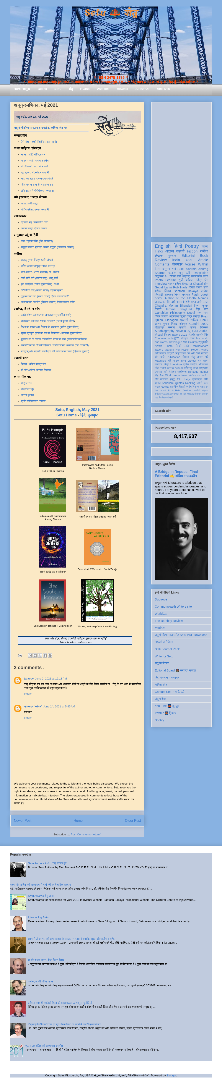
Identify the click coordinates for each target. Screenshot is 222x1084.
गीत (168, 302)
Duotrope (161, 599)
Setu (57, 89)
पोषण (193, 327)
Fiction (192, 251)
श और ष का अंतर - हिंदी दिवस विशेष (46, 960)
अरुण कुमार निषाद (166, 323)
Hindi (159, 251)
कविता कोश (161, 684)
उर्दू (189, 331)
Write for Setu (164, 656)
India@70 (173, 338)
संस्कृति (170, 353)
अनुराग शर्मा (169, 269)
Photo (169, 346)
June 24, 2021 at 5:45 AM (59, 706)
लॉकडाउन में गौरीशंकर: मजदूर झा (37, 190)
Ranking (190, 383)
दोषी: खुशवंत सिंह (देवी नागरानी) (37, 241)
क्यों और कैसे (193, 353)
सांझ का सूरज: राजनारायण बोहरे (37, 178)
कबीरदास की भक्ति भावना (41, 981)
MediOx (160, 627)
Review (161, 260)
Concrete (160, 338)
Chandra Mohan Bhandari (173, 305)
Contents (162, 264)
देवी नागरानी (177, 302)
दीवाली (182, 386)
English (163, 246)
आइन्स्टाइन (180, 353)
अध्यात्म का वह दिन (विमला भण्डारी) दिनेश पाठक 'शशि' (48, 302)
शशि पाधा (191, 302)
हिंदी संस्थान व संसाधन (167, 677)
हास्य (183, 360)
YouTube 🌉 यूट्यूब (167, 706)
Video (204, 349)
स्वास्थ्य (170, 368)
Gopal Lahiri (163, 287)
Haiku (204, 320)
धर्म (165, 371)
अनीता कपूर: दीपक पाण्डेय (34, 228)
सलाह (163, 368)
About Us (142, 89)
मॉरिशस (204, 353)
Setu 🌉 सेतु (110, 13)
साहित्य (194, 320)
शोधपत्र (177, 264)
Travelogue (175, 342)
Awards (122, 89)
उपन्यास (159, 371)
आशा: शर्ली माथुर (29, 203)
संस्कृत (183, 323)
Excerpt (187, 283)
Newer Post (22, 820)
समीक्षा (204, 251)
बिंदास (167, 291)
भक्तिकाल (203, 364)
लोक (157, 368)
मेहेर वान (202, 309)
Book (204, 256)
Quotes (179, 383)
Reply (27, 693)
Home (78, 820)
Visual (179, 368)
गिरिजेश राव (195, 375)
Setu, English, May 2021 (77, 410)
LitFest (192, 360)
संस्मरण (169, 294)
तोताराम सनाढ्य (201, 394)
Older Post (133, 820)
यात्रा (195, 331)
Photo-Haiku (174, 390)
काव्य (205, 246)
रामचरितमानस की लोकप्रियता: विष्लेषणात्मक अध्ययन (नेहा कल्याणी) (55, 345)
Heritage (193, 371)
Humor (204, 371)
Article (203, 260)
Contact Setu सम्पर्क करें (169, 692)
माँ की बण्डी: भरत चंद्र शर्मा (34, 166)
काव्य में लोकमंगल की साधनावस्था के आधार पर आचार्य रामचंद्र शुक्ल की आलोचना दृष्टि (71, 938)
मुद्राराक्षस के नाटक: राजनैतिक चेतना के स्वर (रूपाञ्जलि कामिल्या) (54, 339)
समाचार (186, 294)
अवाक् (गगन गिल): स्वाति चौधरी (37, 260)
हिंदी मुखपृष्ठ (89, 415)
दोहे (169, 360)
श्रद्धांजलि (203, 342)
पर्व (207, 357)
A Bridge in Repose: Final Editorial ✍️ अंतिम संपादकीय (176, 474)
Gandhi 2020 (198, 323)
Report (195, 349)
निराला (186, 357)
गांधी (185, 342)
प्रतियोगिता (160, 353)
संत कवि (160, 357)
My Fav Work (163, 375)
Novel (191, 312)
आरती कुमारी (27, 395)
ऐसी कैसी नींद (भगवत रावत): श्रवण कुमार (42, 290)
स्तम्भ (189, 260)
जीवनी (165, 316)
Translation (200, 273)
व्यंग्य (205, 276)
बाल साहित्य (174, 283)
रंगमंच (189, 386)
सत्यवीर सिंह (202, 334)
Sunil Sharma (187, 269)
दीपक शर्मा (175, 276)
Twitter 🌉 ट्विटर (165, 713)
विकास (196, 386)
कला (192, 338)
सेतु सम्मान (197, 357)
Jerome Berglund (178, 309)
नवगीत (205, 375)
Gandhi (169, 349)
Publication (173, 357)
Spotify (159, 720)
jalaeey (29, 678)
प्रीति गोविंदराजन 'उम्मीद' (33, 401)
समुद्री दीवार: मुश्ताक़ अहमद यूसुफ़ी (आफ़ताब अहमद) (47, 247)
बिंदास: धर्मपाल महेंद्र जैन (33, 364)
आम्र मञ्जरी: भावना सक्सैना (35, 160)
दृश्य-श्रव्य (203, 360)
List (157, 269)
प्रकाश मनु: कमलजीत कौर (34, 222)
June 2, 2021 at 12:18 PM (51, 678)
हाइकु (172, 379)
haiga (187, 379)
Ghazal (197, 283)
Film (179, 379)
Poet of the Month (184, 394)
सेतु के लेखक (162, 663)
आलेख (169, 251)
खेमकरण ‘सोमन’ (33, 706)
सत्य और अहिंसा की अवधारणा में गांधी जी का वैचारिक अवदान (40, 884)
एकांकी (197, 390)
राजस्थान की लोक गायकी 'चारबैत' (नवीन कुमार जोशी (47, 321)
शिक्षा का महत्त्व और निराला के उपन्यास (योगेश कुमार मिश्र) (50, 327)
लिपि (206, 379)
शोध (206, 283)
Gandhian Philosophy (170, 312)
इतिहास (184, 338)
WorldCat (161, 613)
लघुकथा (159, 276)
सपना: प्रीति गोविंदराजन (33, 154)
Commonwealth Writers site (173, 606)
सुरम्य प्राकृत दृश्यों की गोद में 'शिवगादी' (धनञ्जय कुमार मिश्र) (52, 333)
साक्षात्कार (160, 302)
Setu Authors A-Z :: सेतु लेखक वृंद (47, 863)
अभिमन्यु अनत (191, 368)
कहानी (180, 251)
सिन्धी (178, 346)
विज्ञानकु (159, 327)
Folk (157, 386)
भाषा (206, 312)
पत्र (199, 312)
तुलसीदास (197, 379)
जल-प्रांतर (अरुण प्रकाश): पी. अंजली (40, 272)
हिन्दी (177, 246)
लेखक (159, 256)
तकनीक (174, 386)
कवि (188, 273)
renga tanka (180, 375)
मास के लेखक (161, 397)
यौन (156, 379)
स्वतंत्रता (181, 371)
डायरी (199, 383)
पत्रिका (205, 390)
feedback (188, 390)
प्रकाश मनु (175, 273)
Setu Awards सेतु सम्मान (41, 896)
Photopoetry (166, 394)
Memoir (203, 298)
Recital (165, 386)
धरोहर (158, 291)
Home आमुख (22, 89)
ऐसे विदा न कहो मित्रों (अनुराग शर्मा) (39, 141)
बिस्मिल (204, 327)
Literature (176, 364)
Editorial (188, 256)
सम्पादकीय (196, 276)
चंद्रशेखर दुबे (27, 389)
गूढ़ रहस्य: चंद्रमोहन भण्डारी (35, 172)
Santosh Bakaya (186, 291)
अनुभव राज (26, 383)
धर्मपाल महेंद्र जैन (197, 280)
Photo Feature (165, 280)
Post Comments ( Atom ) (86, 834)
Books (42, 89)
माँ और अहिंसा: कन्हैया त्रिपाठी (36, 370)
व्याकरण (164, 379)
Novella (181, 331)
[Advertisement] (181, 169)
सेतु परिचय (160, 699)
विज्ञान (167, 334)
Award (158, 346)
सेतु (71, 89)
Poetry (192, 246)
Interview (161, 283)
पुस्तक (172, 256)
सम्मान (171, 327)
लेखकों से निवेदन (164, 642)
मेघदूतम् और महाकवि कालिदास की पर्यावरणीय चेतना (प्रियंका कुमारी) (55, 351)
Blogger (171, 1075)
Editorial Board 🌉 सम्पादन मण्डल (175, 670)
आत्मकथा (174, 316)
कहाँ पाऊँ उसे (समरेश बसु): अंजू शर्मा (39, 278)
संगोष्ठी (170, 397)
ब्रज (206, 383)
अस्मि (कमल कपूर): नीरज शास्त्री (38, 266)
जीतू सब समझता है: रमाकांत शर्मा (37, 184)
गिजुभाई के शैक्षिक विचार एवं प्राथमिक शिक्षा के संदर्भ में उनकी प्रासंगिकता (64, 1024)
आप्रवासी (203, 368)
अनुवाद (186, 276)
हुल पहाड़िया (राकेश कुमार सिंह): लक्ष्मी (40, 284)
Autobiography (164, 331)
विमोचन (172, 371)
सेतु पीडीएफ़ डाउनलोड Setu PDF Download (181, 635)
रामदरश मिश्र (162, 364)
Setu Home (66, 415)
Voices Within (196, 264)
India (176, 260)
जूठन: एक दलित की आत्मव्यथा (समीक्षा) (44, 1045)
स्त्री (186, 346)
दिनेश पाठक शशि (198, 287)
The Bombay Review (169, 621)
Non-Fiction (182, 349)
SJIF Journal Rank (167, 649)
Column (193, 342)
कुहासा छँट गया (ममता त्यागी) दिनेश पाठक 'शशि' (45, 296)
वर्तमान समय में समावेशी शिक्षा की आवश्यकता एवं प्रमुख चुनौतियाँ (60, 1003)
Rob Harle (180, 287)
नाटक (176, 360)
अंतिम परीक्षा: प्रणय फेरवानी (35, 209)
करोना (182, 327)
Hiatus (85, 89)
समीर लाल (202, 302)
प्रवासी (184, 320)
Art (167, 276)
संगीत (157, 394)
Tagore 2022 (179, 334)
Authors (103, 89)
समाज (158, 383)
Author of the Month (180, 298)
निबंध (177, 294)
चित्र (157, 316)
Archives (163, 89)
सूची (180, 280)
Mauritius (160, 360)
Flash (195, 294)
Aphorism (167, 383)
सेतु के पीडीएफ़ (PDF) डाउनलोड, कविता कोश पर (40, 127)
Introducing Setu (38, 917)
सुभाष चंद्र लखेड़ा (190, 316)
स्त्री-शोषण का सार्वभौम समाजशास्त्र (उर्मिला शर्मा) (46, 315)
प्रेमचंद (191, 334)
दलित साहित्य (190, 364)
